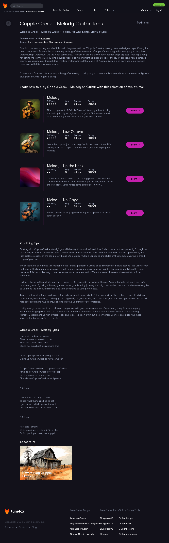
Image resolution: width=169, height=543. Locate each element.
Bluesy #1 (104, 534)
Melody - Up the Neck (65, 166)
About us (10, 527)
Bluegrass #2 (106, 518)
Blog (34, 527)
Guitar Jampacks (128, 534)
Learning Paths (61, 10)
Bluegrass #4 (106, 523)
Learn (134, 110)
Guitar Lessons (126, 528)
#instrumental (55, 42)
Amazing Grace (78, 518)
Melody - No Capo (62, 200)
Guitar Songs (126, 518)
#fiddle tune (32, 42)
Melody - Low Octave (65, 131)
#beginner (68, 42)
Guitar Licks (125, 523)
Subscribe (159, 5)
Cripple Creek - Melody (82, 534)
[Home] (5, 5)
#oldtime (43, 42)
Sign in (159, 10)
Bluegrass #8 (106, 528)
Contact (23, 527)
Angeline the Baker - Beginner (85, 523)
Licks (93, 10)
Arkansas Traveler (79, 528)
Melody (53, 97)
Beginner (45, 38)
